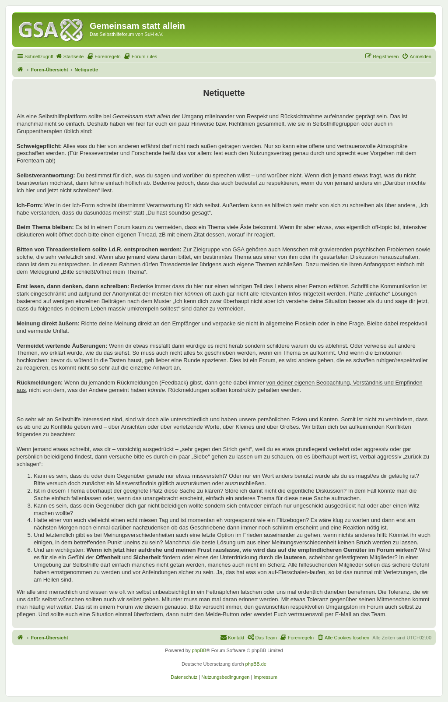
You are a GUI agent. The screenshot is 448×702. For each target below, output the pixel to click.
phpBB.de (255, 664)
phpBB (199, 650)
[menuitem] (70, 56)
